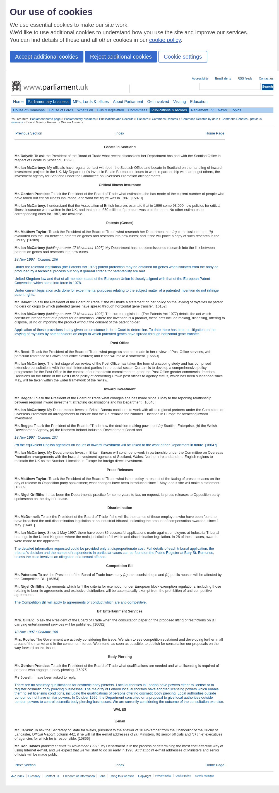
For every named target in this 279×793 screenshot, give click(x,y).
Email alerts (223, 78)
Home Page (214, 133)
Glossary (34, 776)
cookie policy (165, 40)
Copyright (144, 776)
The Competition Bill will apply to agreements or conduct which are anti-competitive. (81, 602)
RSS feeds (245, 78)
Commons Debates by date (199, 119)
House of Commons (29, 110)
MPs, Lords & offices (91, 101)
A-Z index (17, 776)
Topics (236, 110)
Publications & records (169, 110)
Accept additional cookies (46, 57)
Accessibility (200, 78)
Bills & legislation (110, 110)
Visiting (179, 101)
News (222, 110)
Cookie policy (183, 775)
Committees (137, 110)
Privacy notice (163, 775)
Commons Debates (165, 119)
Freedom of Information (79, 776)
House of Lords (61, 110)
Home (18, 101)
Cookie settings (183, 57)
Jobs (102, 776)
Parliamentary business (48, 101)
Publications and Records (116, 119)
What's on (85, 110)
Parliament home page (45, 119)
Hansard (142, 119)
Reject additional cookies (121, 57)
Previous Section (28, 133)
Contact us (266, 78)
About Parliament (128, 101)
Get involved (158, 101)
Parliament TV (202, 110)
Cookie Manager (204, 775)
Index (120, 133)
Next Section (25, 765)
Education (199, 101)
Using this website (121, 776)
